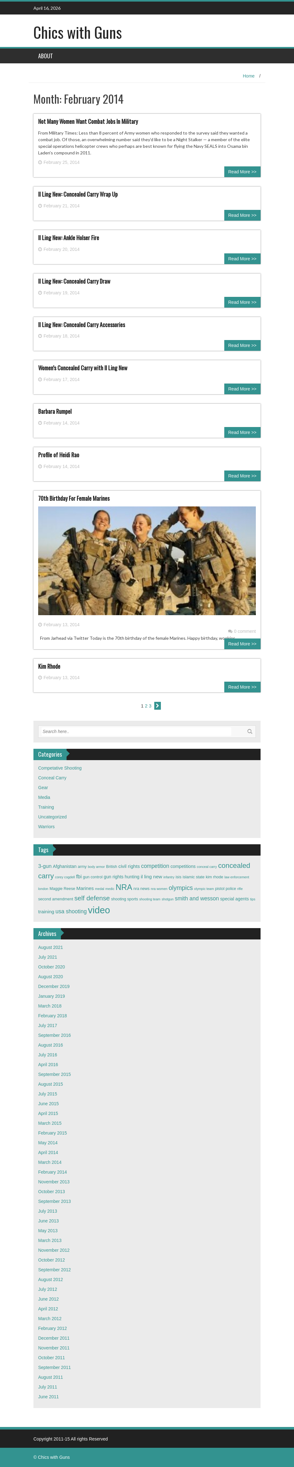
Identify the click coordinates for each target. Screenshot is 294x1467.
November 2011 (54, 1347)
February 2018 (52, 1015)
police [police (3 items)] (231, 889)
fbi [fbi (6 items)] (79, 877)
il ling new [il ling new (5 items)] (151, 876)
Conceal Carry (52, 777)
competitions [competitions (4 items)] (183, 866)
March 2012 (50, 1318)
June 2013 (48, 1220)
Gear (43, 787)
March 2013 (50, 1240)
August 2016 (50, 1045)
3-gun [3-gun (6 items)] (45, 866)
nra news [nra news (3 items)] (141, 889)
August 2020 (50, 976)
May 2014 (47, 1142)
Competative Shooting (60, 768)
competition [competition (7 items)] (155, 866)
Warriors (46, 826)
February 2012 (52, 1328)
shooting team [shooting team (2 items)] (150, 899)
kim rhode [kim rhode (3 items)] (214, 877)
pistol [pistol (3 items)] (219, 889)
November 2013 (54, 1181)
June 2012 (48, 1299)
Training (46, 807)
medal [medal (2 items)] (99, 889)
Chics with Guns (77, 32)
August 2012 (50, 1279)
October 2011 (51, 1357)
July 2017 (47, 1025)
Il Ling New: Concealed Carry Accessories (81, 325)
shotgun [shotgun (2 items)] (167, 899)
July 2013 (47, 1211)
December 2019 (54, 986)
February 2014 (52, 1172)
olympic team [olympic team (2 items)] (204, 889)
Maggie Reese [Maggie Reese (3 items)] (62, 889)
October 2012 (51, 1259)
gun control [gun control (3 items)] (93, 877)
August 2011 (50, 1377)
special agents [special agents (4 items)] (234, 898)
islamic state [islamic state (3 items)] (193, 877)
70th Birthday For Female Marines (73, 498)
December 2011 (54, 1338)
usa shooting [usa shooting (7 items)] (71, 911)
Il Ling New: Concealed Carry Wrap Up (78, 194)
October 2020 (51, 966)
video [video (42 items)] (99, 910)
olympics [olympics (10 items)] (181, 887)
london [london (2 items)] (43, 889)
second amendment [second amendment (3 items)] (55, 899)
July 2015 (47, 1093)
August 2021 (50, 947)
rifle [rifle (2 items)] (240, 889)
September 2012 (54, 1269)
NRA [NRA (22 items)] (123, 887)
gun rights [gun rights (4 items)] (113, 876)
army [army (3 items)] (82, 866)
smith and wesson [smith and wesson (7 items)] (197, 898)
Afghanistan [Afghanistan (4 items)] (65, 866)
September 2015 (54, 1074)
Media (44, 797)
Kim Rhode (49, 666)
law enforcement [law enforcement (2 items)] (236, 877)
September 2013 (54, 1201)
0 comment (242, 631)
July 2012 (47, 1289)
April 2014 (48, 1152)
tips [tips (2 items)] (253, 899)
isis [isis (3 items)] (178, 877)
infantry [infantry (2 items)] (168, 877)
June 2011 (48, 1396)
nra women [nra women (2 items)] (159, 889)
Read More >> (242, 171)
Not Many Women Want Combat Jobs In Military (88, 121)
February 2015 (52, 1132)
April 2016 (48, 1064)
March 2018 (50, 1005)
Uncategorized (52, 816)
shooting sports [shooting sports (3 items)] (124, 899)
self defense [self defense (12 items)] (92, 898)
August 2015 (50, 1084)
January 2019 (51, 996)
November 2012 (54, 1250)
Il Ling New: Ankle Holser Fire (68, 238)
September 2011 (54, 1367)
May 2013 (47, 1230)
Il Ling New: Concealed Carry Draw (74, 281)
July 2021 (47, 957)
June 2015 (48, 1103)
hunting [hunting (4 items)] (132, 876)
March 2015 (50, 1123)
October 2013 (51, 1191)
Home (249, 75)
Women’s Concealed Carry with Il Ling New (82, 368)
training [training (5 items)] (46, 911)
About (45, 56)
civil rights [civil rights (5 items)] (129, 866)
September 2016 (54, 1035)
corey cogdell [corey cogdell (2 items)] (65, 877)
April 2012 (48, 1308)
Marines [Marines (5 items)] (85, 888)
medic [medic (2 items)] (109, 889)
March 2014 (50, 1162)
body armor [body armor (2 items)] (96, 867)
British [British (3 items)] (111, 866)
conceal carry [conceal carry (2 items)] (207, 867)
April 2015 (48, 1113)
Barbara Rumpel (55, 411)
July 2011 (47, 1386)
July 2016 (47, 1054)
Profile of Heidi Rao (58, 455)
